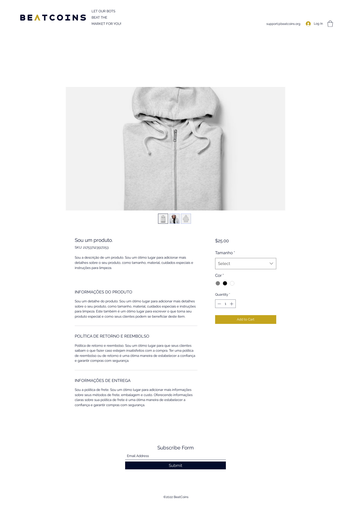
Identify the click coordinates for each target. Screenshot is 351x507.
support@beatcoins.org (283, 24)
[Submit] (175, 465)
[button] (330, 23)
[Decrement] (219, 304)
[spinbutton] (225, 304)
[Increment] (232, 304)
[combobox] (245, 263)
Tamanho (225, 252)
